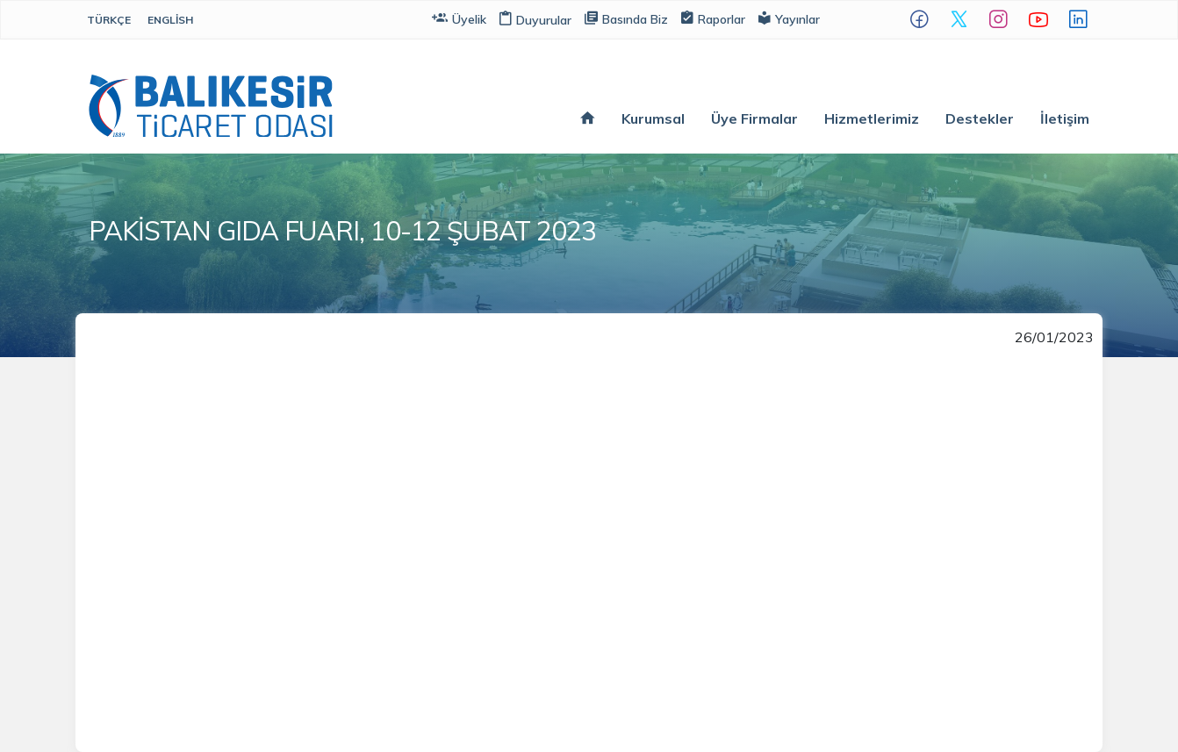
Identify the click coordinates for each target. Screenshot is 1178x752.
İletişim (1064, 118)
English (170, 19)
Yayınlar (789, 18)
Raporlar (713, 18)
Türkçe (109, 19)
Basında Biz (626, 18)
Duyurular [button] (535, 20)
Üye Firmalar (754, 118)
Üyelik (459, 18)
